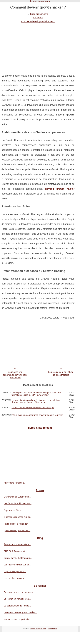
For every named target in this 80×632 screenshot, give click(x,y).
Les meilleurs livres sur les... (17, 564)
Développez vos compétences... (19, 592)
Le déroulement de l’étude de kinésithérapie (60, 373)
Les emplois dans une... (15, 578)
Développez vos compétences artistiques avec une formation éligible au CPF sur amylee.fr (36, 394)
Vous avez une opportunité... (17, 619)
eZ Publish (52, 629)
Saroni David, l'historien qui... (18, 558)
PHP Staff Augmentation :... (17, 551)
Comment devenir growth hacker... (20, 612)
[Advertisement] (38, 46)
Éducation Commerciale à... (17, 544)
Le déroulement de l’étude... (17, 605)
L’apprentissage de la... (15, 571)
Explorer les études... (14, 510)
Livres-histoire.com (38, 629)
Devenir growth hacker (59, 189)
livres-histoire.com (39, 14)
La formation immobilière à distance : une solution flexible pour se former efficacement (36, 401)
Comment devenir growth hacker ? (38, 21)
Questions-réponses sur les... (18, 517)
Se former (38, 17)
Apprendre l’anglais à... (15, 483)
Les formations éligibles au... (17, 503)
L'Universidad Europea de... (17, 497)
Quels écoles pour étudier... (17, 530)
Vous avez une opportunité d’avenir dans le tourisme (15, 375)
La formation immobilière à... (17, 599)
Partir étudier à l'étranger (16, 524)
